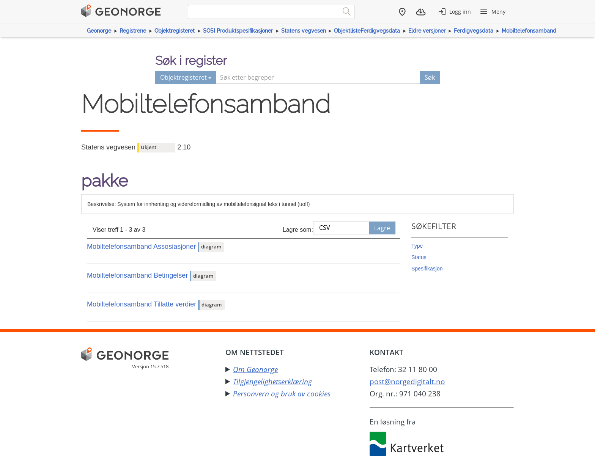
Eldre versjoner (426, 31)
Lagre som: (298, 229)
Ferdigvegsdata (473, 31)
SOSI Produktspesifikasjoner (238, 31)
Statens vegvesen (303, 31)
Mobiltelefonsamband (529, 31)
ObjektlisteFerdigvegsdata (367, 31)
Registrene (133, 31)
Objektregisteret (174, 31)
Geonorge (99, 31)
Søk (430, 77)
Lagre (382, 228)
